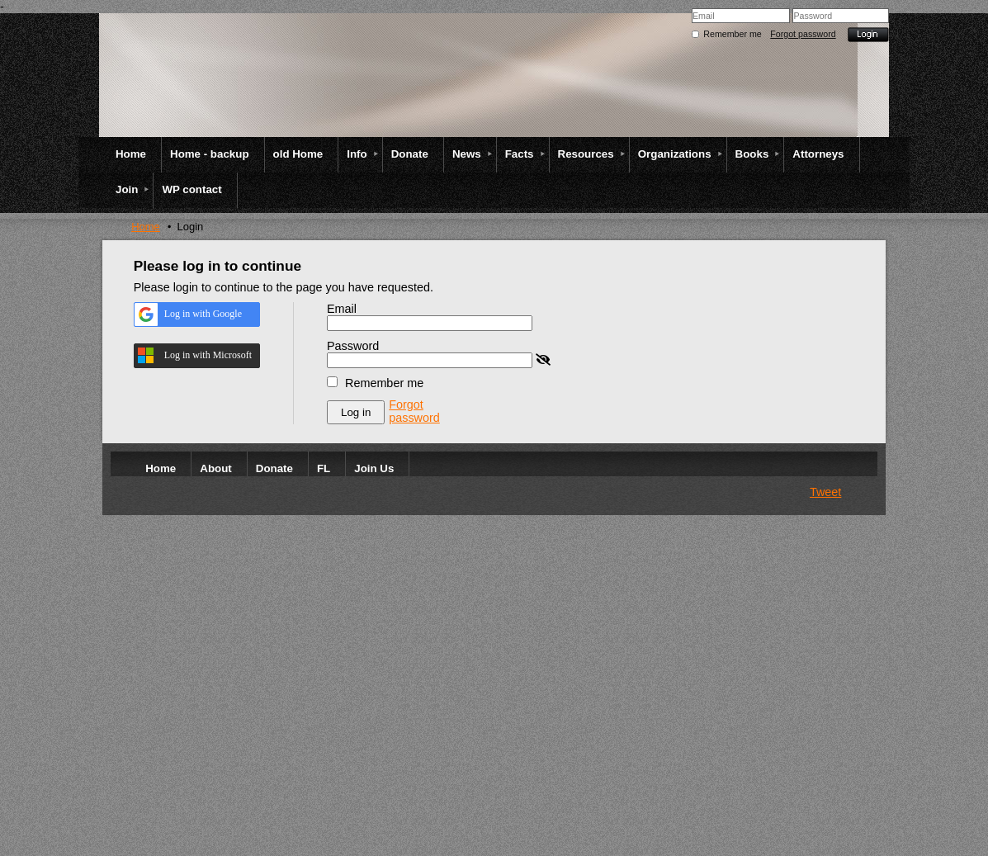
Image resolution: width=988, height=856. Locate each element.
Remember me (732, 34)
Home (145, 226)
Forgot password (802, 34)
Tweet (825, 492)
